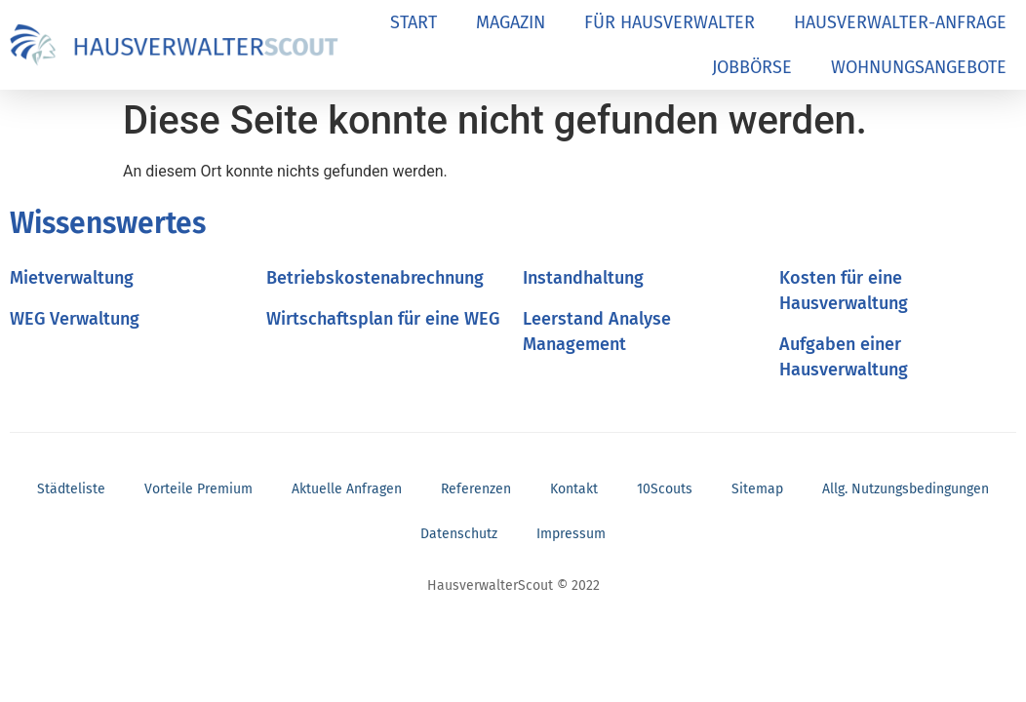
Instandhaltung (583, 278)
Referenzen (476, 489)
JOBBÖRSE (752, 67)
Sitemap (757, 489)
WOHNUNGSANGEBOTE (918, 67)
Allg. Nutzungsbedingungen (905, 489)
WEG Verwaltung (74, 319)
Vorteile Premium (198, 489)
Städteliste (71, 489)
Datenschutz (458, 534)
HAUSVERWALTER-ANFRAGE (900, 22)
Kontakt (574, 489)
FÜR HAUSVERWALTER (669, 22)
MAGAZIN (510, 22)
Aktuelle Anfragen (347, 489)
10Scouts (664, 489)
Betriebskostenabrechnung (375, 278)
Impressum (571, 534)
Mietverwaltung (72, 278)
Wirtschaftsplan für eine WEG (382, 319)
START (413, 22)
